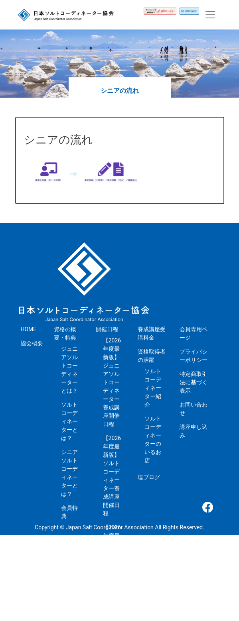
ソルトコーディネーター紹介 (152, 388)
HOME (29, 329)
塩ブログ (149, 477)
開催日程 (107, 329)
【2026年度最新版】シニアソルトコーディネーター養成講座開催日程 (112, 569)
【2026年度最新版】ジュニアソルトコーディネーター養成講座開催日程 (112, 382)
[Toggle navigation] (210, 15)
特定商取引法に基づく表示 (193, 382)
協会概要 (32, 343)
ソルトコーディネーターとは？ (69, 421)
